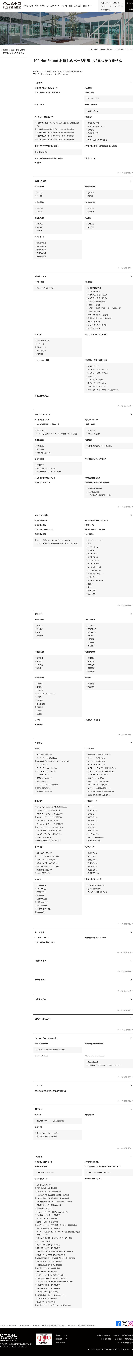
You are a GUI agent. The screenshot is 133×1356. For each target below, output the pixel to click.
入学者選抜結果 (93, 133)
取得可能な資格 (40, 525)
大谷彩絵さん (92, 863)
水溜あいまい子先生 (44, 909)
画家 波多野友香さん (44, 788)
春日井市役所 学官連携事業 (47, 1271)
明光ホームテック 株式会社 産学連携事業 (51, 1255)
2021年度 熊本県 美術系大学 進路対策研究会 (50, 1091)
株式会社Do (129, 1339)
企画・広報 (92, 594)
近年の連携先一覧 (41, 1179)
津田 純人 (40, 687)
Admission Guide (41, 1043)
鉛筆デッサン (41, 347)
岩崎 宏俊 (40, 683)
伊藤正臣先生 (41, 912)
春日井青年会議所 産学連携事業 (48, 1248)
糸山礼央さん (92, 866)
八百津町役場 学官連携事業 (47, 1188)
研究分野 (91, 224)
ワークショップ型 (43, 340)
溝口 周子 (91, 658)
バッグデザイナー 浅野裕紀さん (48, 820)
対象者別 (116, 3)
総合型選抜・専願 (94, 291)
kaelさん (91, 824)
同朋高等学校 (106, 1339)
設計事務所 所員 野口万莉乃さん (99, 795)
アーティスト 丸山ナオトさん (47, 768)
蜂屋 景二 (40, 658)
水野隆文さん (92, 860)
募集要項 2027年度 (94, 288)
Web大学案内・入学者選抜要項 (97, 334)
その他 (88, 677)
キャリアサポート (41, 520)
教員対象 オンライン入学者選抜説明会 (51, 1121)
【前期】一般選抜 (94, 305)
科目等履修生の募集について (45, 478)
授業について (41, 430)
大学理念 (89, 88)
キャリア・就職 (66, 6)
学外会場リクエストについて (98, 386)
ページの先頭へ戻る (124, 173)
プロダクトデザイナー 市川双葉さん (49, 817)
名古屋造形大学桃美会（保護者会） (98, 482)
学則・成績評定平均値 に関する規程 (47, 92)
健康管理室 (40, 449)
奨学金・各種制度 (94, 434)
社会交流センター (94, 111)
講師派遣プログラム (42, 396)
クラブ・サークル (92, 420)
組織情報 (91, 130)
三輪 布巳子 (92, 629)
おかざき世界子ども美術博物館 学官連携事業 (53, 1198)
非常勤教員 (39, 724)
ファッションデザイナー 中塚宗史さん (50, 824)
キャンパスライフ (53, 6)
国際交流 (89, 440)
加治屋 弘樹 (41, 704)
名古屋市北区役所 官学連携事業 (48, 1288)
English (103, 6)
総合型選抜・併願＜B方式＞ (97, 298)
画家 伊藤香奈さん (43, 774)
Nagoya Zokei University (46, 1038)
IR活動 (90, 136)
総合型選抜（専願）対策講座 (47, 1136)
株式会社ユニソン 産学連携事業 (48, 1268)
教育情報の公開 (93, 123)
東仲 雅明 (91, 635)
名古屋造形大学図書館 (125, 1342)
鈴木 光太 (91, 665)
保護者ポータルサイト (42, 482)
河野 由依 (91, 642)
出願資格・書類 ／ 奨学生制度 (96, 360)
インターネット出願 (42, 360)
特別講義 (91, 227)
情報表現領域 (39, 218)
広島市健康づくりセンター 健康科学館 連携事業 (54, 1201)
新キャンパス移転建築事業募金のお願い (49, 158)
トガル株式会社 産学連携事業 (47, 1292)
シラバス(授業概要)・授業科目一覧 (47, 424)
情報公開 (89, 117)
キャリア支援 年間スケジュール (97, 520)
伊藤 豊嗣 (91, 668)
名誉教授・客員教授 (93, 720)
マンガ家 (91, 550)
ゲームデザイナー (94, 564)
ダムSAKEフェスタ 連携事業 (47, 1218)
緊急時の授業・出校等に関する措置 (49, 471)
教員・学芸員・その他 (94, 879)
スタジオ (38, 1085)
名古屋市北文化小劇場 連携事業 (48, 1215)
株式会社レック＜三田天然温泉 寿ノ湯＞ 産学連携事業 (57, 1225)
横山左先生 (40, 895)
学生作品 (40, 193)
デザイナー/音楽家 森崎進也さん (99, 788)
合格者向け (90, 1115)
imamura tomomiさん (96, 837)
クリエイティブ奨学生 (95, 380)
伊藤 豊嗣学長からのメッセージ (46, 88)
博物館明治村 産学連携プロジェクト (50, 1205)
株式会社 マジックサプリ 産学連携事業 (50, 1275)
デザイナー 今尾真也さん (96, 758)
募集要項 (89, 282)
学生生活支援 (39, 440)
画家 (89, 543)
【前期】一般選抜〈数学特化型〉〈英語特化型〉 (105, 308)
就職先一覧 (90, 525)
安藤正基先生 (41, 885)
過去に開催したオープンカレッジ (99, 1172)
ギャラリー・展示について (44, 117)
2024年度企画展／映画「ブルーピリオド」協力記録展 (55, 129)
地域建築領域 (39, 202)
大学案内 (38, 82)
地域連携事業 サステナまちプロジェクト (51, 1295)
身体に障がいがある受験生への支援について (103, 390)
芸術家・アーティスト (95, 540)
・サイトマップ (35, 1325)
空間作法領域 (90, 202)
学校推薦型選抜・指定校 (96, 301)
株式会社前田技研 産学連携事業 (48, 1228)
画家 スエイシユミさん (44, 778)
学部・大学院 (39, 6)
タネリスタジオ (42, 764)
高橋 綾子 (91, 683)
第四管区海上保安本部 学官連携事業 (49, 1265)
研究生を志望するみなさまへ (96, 459)
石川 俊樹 (91, 625)
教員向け (38, 1115)
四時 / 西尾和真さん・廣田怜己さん (49, 840)
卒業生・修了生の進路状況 (95, 529)
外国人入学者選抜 (94, 321)
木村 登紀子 (92, 645)
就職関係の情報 (40, 534)
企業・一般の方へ (42, 1018)
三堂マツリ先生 (42, 899)
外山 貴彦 (40, 690)
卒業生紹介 (39, 742)
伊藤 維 (39, 661)
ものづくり (39, 801)
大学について (28, 6)
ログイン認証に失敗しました (45, 942)
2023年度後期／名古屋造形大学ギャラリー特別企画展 (55, 139)
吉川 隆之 (40, 697)
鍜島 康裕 (40, 700)
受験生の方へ (40, 960)
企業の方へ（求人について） (45, 529)
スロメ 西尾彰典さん (44, 873)
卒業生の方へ (40, 999)
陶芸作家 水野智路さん (44, 754)
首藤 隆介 (91, 687)
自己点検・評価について (96, 126)
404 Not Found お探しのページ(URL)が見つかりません (14, 51)
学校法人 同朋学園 (103, 1335)
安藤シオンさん (93, 830)
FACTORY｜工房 (93, 98)
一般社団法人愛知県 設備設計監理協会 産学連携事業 (55, 1251)
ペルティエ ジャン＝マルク (46, 694)
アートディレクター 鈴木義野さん (99, 754)
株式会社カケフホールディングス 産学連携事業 (54, 1305)
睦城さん (91, 814)
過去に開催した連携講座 (45, 1172)
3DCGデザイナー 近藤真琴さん (98, 785)
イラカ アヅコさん (94, 840)
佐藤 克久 (40, 629)
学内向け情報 (39, 459)
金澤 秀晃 (91, 661)
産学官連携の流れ (92, 1162)
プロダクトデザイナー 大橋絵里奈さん (50, 814)
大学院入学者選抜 (94, 328)
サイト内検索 (105, 10)
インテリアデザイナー (95, 580)
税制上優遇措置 (42, 152)
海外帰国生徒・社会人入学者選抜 (99, 318)
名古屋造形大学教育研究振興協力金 (47, 146)
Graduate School (41, 1056)
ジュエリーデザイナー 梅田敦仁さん (49, 834)
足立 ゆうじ (92, 632)
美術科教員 (92, 590)
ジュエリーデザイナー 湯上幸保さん (49, 830)
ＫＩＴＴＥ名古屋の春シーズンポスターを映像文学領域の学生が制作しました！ (58, 1233)
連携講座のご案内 (41, 1166)
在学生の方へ (40, 979)
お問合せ (38, 163)
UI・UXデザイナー (94, 570)
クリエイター (39, 847)
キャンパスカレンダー (42, 420)
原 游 (38, 632)
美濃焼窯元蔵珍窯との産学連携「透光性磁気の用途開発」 (57, 1258)
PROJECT (40, 231)
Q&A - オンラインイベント (46, 288)
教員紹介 (38, 614)
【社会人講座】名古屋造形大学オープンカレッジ (103, 1166)
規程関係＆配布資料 (95, 488)
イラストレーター (94, 547)
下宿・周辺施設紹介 (44, 453)
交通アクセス (105, 3)
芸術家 (37, 748)
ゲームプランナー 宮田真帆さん (99, 774)
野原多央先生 (41, 892)
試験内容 (38, 334)
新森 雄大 (91, 671)
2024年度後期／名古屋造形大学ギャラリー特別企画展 (55, 132)
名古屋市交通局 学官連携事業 (47, 1222)
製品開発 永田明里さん (44, 837)
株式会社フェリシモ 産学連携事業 (49, 1191)
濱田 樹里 (40, 625)
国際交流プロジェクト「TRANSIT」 (100, 446)
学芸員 (90, 587)
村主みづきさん (93, 834)
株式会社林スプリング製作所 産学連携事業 (52, 1212)
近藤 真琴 (40, 707)
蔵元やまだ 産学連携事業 (46, 1302)
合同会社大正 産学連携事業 (47, 1298)
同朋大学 (116, 1335)
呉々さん (91, 807)
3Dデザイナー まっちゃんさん (98, 781)
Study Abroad (93, 1062)
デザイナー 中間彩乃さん (96, 761)
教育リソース (90, 158)
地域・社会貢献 (91, 104)
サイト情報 (39, 932)
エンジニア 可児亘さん (44, 853)
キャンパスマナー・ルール (46, 468)
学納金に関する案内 (93, 478)
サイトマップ (117, 6)
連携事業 (77, 6)
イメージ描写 (41, 350)
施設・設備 (90, 92)
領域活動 (91, 211)
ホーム (90, 49)
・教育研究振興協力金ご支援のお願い (54, 1325)
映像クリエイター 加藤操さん (47, 860)
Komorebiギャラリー (94, 1179)
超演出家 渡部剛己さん (44, 791)
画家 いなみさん (42, 781)
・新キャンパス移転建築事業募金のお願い (81, 1325)
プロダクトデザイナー (95, 574)
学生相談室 (40, 446)
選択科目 (40, 354)
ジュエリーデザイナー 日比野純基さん (50, 827)
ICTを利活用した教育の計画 (97, 140)
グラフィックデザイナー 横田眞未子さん (102, 768)
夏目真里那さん (93, 873)
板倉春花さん (92, 853)
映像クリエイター (94, 557)
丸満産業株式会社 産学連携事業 (48, 1285)
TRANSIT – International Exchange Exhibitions (104, 1065)
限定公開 (38, 1109)
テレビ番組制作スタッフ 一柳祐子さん (101, 791)
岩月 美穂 (40, 665)
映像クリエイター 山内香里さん (48, 863)
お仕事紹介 (90, 534)
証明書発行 (40, 465)
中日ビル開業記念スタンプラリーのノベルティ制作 (54, 1238)
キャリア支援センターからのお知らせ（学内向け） (54, 540)
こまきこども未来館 (44, 1185)
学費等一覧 (92, 430)
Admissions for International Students (51, 1049)
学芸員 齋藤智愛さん (95, 889)
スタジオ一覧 (39, 237)
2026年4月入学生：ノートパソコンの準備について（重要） (57, 434)
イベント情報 (39, 282)
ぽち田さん (92, 827)
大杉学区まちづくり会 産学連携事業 (49, 1261)
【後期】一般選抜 (94, 311)
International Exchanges (95, 1056)
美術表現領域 (39, 186)
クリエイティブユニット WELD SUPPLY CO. (52, 807)
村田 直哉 (91, 639)
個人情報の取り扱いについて (96, 937)
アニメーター (92, 553)
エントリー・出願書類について (99, 369)
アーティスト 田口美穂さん (46, 771)
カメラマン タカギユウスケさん (48, 856)
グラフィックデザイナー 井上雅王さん (101, 771)
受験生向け (39, 1127)
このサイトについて (42, 937)
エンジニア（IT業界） (95, 567)
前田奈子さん (92, 817)
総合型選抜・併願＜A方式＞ (97, 295)
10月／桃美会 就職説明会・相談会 (100, 495)
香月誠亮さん (92, 870)
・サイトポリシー (23, 1325)
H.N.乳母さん (92, 820)
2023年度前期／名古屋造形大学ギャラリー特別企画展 (55, 136)
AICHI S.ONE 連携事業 (44, 1241)
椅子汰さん (92, 856)
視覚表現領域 (90, 186)
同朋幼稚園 (118, 1339)
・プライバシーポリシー (8, 1325)
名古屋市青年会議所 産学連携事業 (48, 1245)
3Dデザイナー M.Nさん (96, 778)
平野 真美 (40, 710)
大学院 (88, 218)
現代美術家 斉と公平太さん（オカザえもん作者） (54, 761)
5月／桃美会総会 (94, 492)
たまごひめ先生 (42, 905)
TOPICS (39, 196)
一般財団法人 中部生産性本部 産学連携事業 (52, 1278)
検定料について (93, 366)
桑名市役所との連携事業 (45, 1208)
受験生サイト (87, 6)
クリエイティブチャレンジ (97, 383)
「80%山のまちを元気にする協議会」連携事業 (53, 1195)
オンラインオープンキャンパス (47, 1133)
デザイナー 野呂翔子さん (96, 764)
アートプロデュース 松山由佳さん (48, 785)
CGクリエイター (93, 560)
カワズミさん (92, 810)
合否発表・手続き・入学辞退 (98, 373)
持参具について (93, 376)
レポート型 (40, 344)
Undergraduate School (94, 1043)
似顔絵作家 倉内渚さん (44, 870)
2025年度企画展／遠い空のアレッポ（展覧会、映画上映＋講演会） (58, 124)
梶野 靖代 (40, 635)
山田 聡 (39, 714)
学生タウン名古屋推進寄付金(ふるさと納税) (101, 146)
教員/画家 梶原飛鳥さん (96, 885)
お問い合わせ (60, 1342)
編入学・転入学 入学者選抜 (97, 325)
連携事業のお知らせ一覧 (43, 1162)
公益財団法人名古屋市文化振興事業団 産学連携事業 (55, 1281)
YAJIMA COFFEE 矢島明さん (97, 892)
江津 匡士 (40, 668)
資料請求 (59, 1339)
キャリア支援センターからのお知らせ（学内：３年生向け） (57, 543)
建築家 (90, 584)
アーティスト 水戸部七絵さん (47, 758)
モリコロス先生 (42, 889)
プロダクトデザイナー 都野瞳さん (48, 810)
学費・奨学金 (90, 424)
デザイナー (90, 748)
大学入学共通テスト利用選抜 (98, 315)
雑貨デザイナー (93, 577)
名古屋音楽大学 (127, 1335)
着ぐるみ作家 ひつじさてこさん (48, 866)
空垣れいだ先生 (42, 902)
